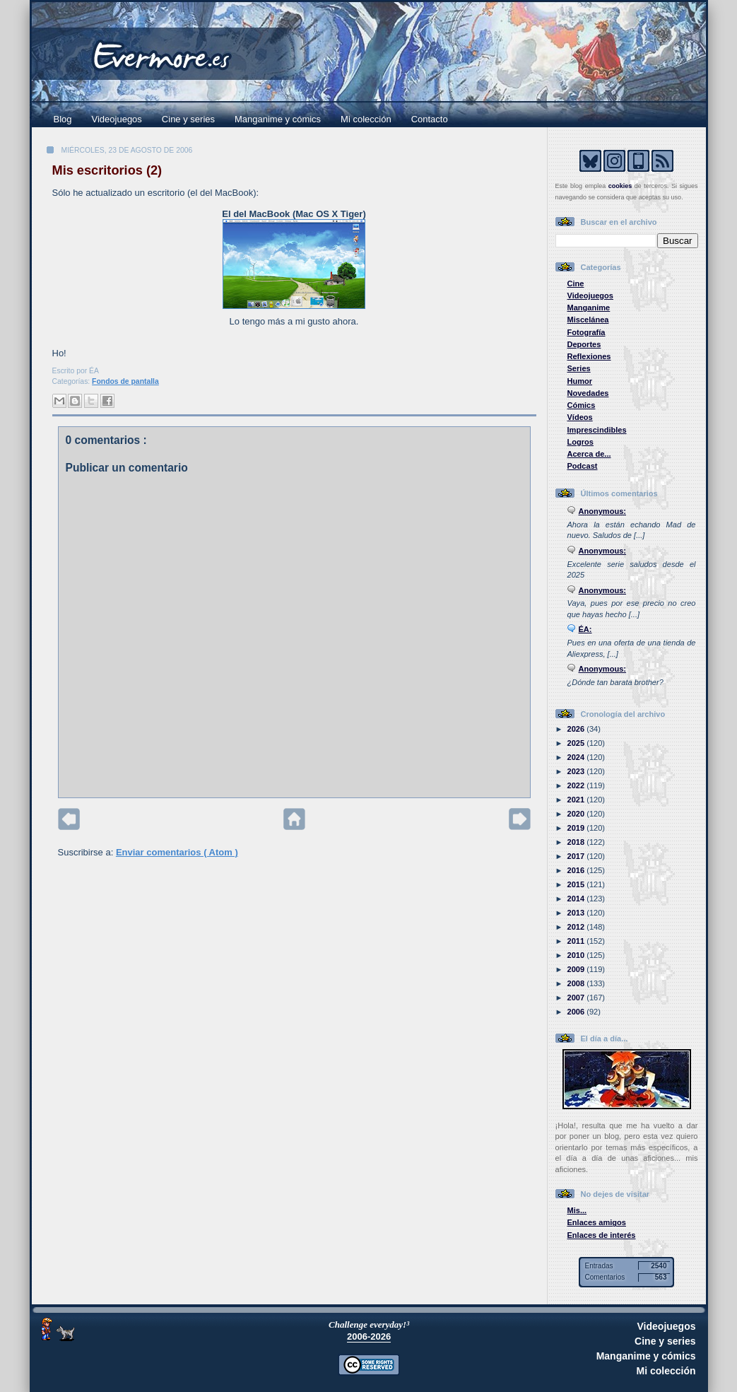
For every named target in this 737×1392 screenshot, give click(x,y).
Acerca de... (589, 454)
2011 (577, 941)
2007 (577, 997)
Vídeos (580, 417)
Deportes (584, 344)
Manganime (589, 307)
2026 (577, 729)
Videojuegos (117, 119)
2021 (577, 799)
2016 (577, 870)
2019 (577, 828)
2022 (577, 785)
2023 (577, 771)
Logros (580, 442)
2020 (577, 813)
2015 (577, 884)
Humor (580, 381)
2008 (577, 983)
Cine (575, 283)
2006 (577, 1011)
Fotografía (586, 332)
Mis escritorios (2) (107, 170)
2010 (577, 955)
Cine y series (188, 119)
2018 (577, 842)
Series (579, 368)
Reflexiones (589, 356)
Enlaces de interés (601, 1235)
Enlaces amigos (597, 1222)
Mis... (577, 1210)
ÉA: (585, 629)
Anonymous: (603, 511)
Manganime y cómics (278, 119)
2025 (577, 743)
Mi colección (366, 119)
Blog (63, 119)
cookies (620, 185)
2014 (577, 898)
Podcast (582, 466)
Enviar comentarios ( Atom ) (177, 852)
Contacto (429, 119)
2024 (577, 757)
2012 (577, 927)
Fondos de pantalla (125, 381)
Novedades (588, 393)
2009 (577, 969)
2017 (577, 856)
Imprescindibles (597, 430)
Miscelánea (588, 319)
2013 (577, 912)
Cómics (581, 405)
